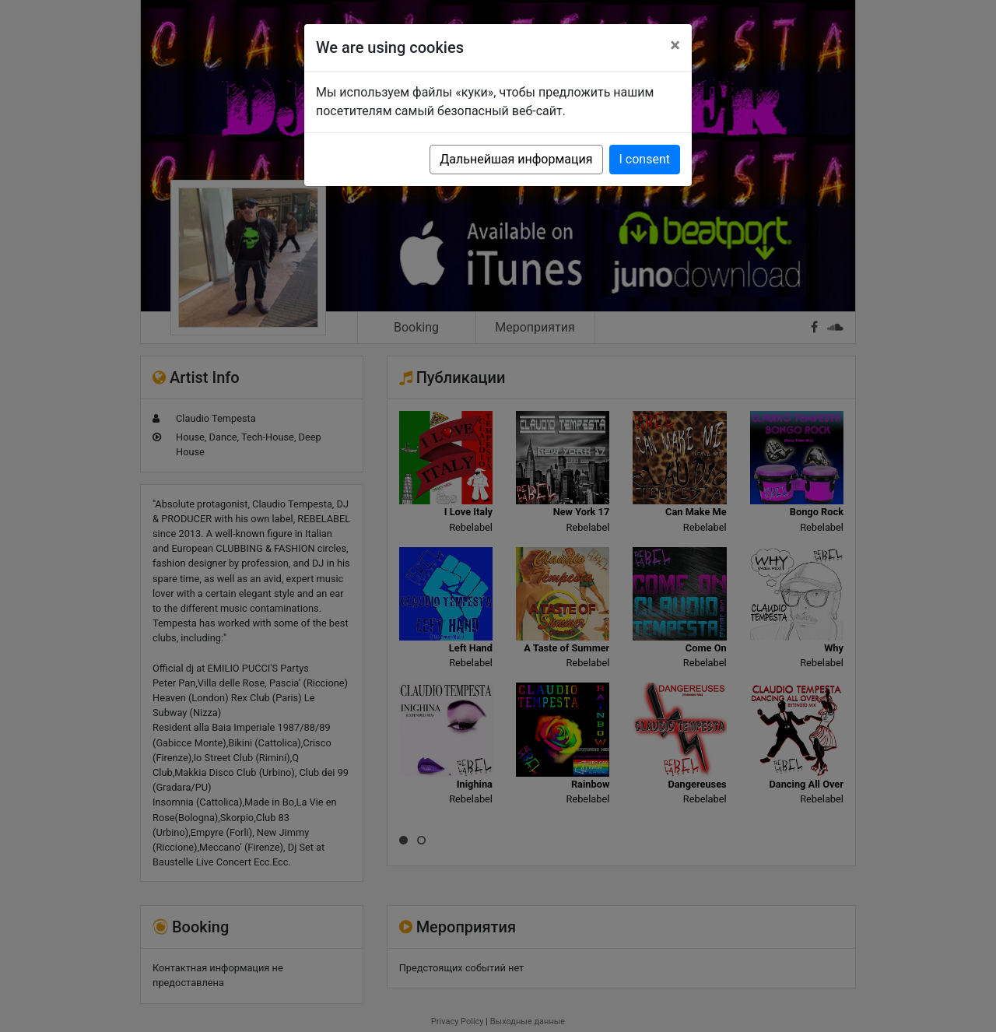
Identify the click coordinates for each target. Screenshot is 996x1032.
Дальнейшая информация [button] (516, 159)
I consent (644, 159)
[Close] (675, 45)
